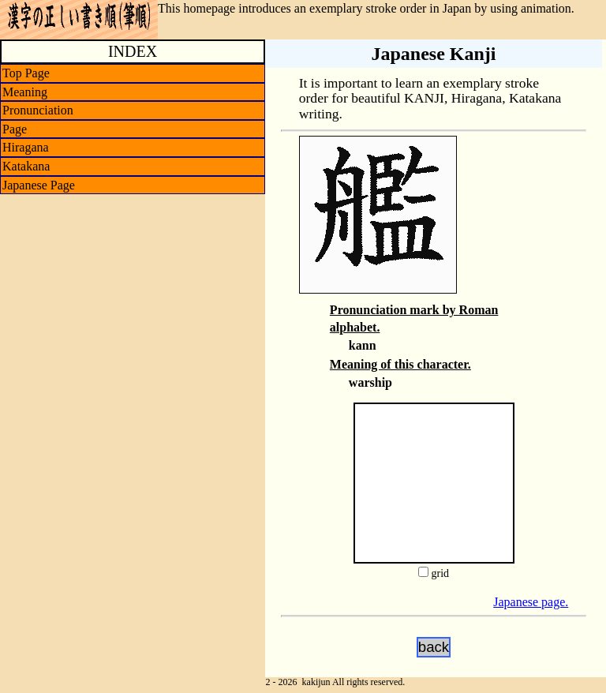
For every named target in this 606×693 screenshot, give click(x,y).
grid (440, 573)
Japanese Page (38, 185)
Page (14, 129)
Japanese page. (530, 602)
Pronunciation (37, 110)
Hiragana (25, 147)
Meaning (24, 92)
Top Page (26, 73)
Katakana (26, 166)
